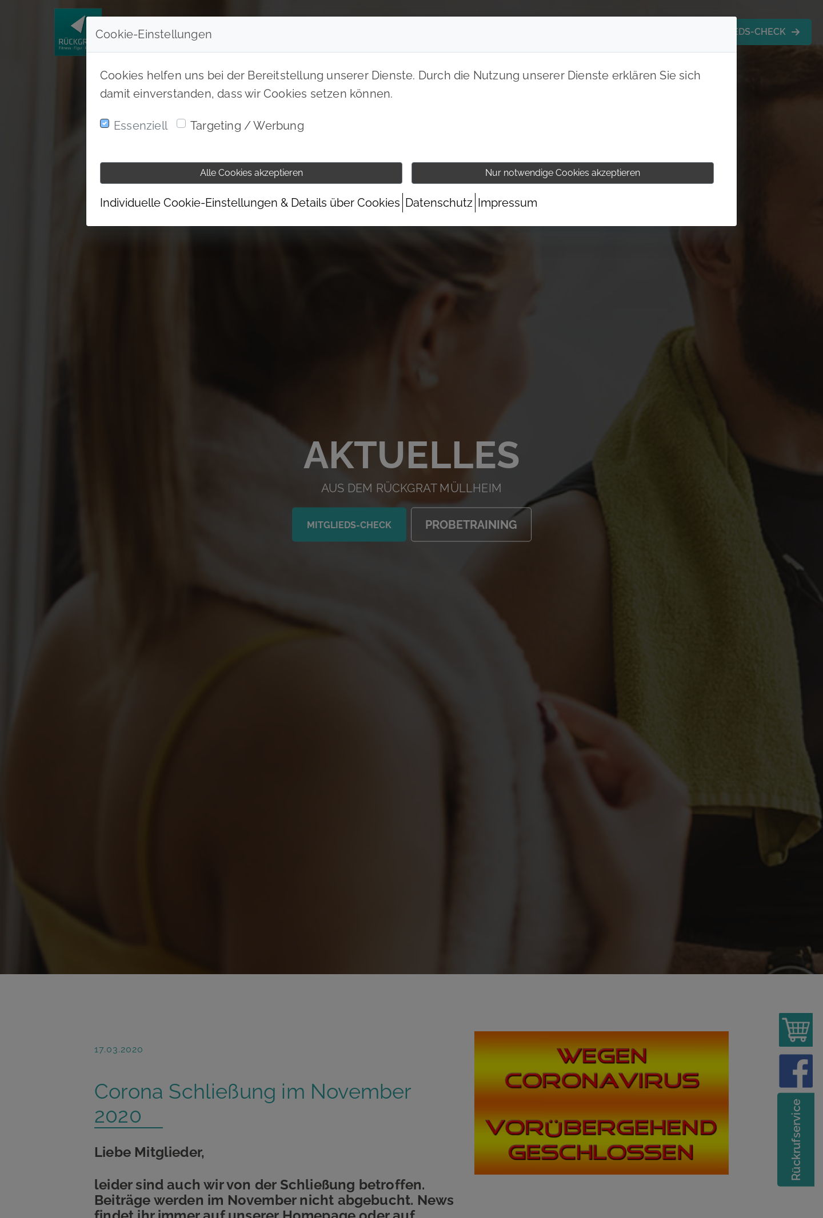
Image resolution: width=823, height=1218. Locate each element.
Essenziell (140, 125)
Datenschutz (439, 203)
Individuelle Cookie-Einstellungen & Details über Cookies (250, 203)
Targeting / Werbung (247, 125)
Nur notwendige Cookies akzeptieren (562, 172)
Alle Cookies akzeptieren (251, 172)
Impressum (507, 203)
